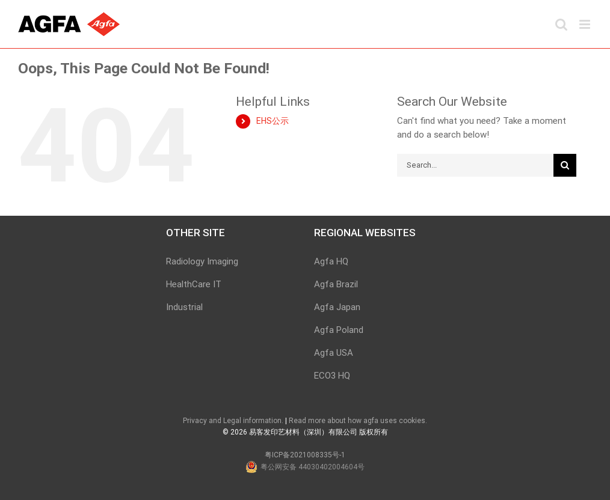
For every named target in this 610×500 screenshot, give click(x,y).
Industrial (184, 307)
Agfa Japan (337, 307)
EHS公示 (272, 121)
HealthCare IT (193, 284)
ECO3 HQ (332, 375)
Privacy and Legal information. (233, 420)
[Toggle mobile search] (561, 24)
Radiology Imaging (202, 261)
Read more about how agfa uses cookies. (358, 420)
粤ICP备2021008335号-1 (305, 455)
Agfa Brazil (336, 284)
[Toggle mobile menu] (585, 24)
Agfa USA (333, 352)
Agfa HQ (331, 261)
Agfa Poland (338, 330)
